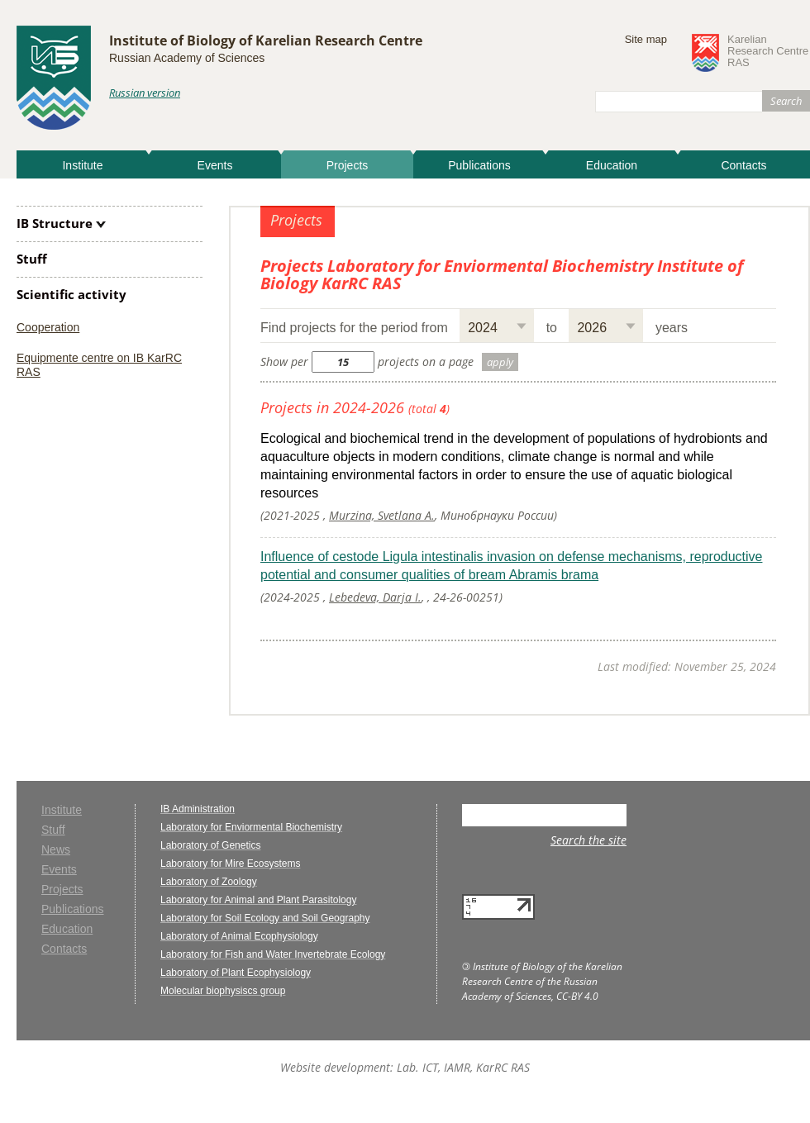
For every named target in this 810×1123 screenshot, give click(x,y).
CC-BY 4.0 (577, 996)
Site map (646, 39)
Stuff (32, 258)
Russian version (144, 92)
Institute (82, 165)
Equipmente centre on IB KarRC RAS (99, 364)
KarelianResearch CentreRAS (767, 51)
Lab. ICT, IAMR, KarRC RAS (463, 1067)
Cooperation (48, 327)
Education (611, 165)
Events (215, 165)
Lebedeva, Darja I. (375, 597)
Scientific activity (71, 294)
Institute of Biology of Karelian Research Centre (265, 40)
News (55, 850)
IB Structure (55, 223)
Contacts (743, 165)
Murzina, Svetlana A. (382, 515)
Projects (347, 165)
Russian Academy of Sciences (186, 57)
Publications (479, 165)
